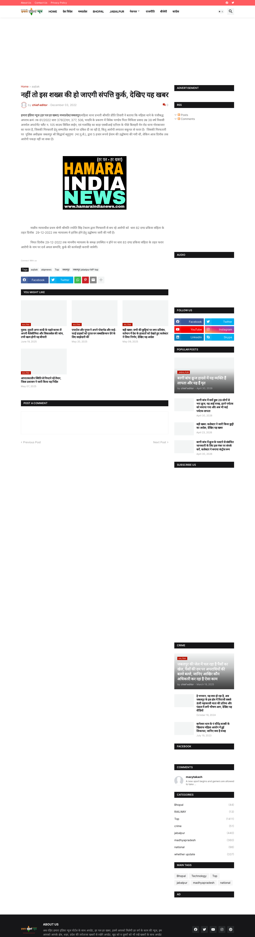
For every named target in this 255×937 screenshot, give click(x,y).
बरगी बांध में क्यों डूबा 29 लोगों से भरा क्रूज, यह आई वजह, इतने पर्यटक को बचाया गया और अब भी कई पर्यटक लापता (214, 405)
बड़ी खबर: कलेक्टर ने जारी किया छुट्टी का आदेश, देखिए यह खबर (215, 425)
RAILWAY (204, 812)
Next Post (159, 442)
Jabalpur (117, 11)
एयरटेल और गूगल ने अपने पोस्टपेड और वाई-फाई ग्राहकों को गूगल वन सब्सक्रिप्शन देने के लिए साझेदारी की (94, 333)
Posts (183, 115)
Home (53, 11)
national (204, 847)
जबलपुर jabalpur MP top (85, 269)
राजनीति (150, 11)
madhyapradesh (204, 840)
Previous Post (32, 442)
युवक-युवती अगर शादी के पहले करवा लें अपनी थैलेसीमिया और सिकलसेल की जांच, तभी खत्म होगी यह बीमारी (42, 333)
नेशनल (133, 11)
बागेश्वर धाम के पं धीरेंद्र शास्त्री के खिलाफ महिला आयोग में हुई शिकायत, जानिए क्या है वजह (213, 727)
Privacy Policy (59, 2)
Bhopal (98, 11)
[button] (221, 12)
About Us (26, 2)
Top (57, 269)
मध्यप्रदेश (82, 11)
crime (204, 826)
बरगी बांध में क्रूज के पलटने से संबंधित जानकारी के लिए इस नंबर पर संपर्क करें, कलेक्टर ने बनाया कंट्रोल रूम (215, 445)
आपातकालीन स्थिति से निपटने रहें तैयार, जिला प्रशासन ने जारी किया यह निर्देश (41, 379)
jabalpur (204, 833)
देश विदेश (68, 11)
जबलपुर (66, 269)
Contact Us (41, 2)
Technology (199, 876)
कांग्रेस (176, 11)
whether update (204, 854)
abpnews (46, 269)
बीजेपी (163, 11)
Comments (186, 119)
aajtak (36, 86)
